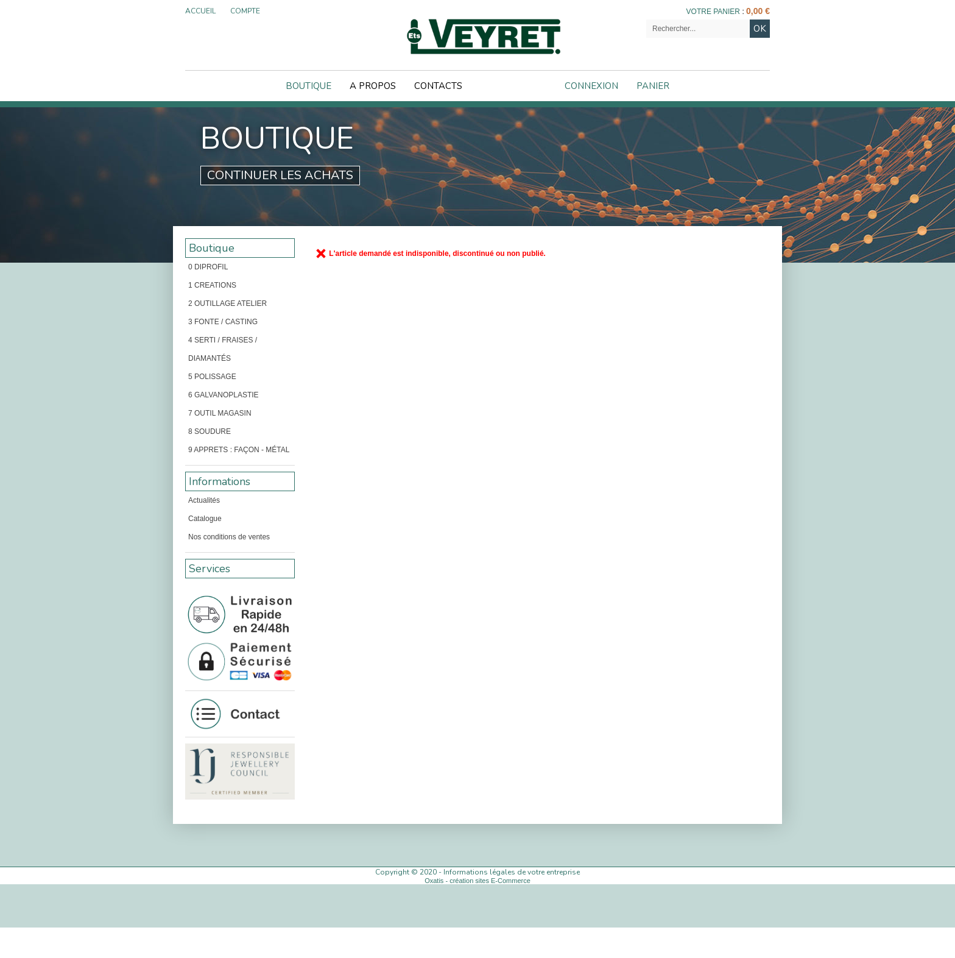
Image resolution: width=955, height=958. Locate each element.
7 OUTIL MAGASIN (220, 413)
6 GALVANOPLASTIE (223, 395)
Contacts (438, 86)
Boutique (308, 86)
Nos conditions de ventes (229, 537)
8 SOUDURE (209, 431)
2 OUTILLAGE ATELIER (227, 303)
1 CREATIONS (212, 285)
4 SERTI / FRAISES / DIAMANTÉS (222, 349)
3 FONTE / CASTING (223, 322)
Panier (652, 86)
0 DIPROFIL (208, 267)
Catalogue (205, 518)
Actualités (204, 500)
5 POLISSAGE (212, 376)
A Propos (373, 86)
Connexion (591, 86)
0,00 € (758, 11)
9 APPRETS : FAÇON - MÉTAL (238, 449)
